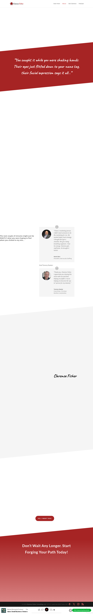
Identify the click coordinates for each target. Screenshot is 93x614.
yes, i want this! (45, 518)
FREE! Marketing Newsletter (82, 610)
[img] (70, 610)
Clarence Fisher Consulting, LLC (36, 604)
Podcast (81, 3)
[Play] (47, 610)
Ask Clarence (72, 3)
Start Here (56, 3)
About (64, 3)
